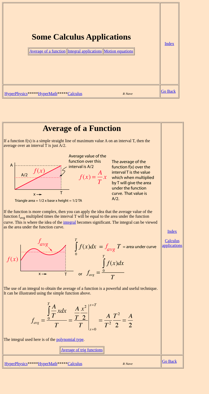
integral (69, 222)
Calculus (75, 93)
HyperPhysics (16, 93)
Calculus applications (172, 243)
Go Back (168, 91)
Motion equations (118, 51)
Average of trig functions (82, 350)
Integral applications (85, 51)
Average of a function (47, 51)
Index (169, 43)
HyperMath (47, 93)
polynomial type (69, 339)
